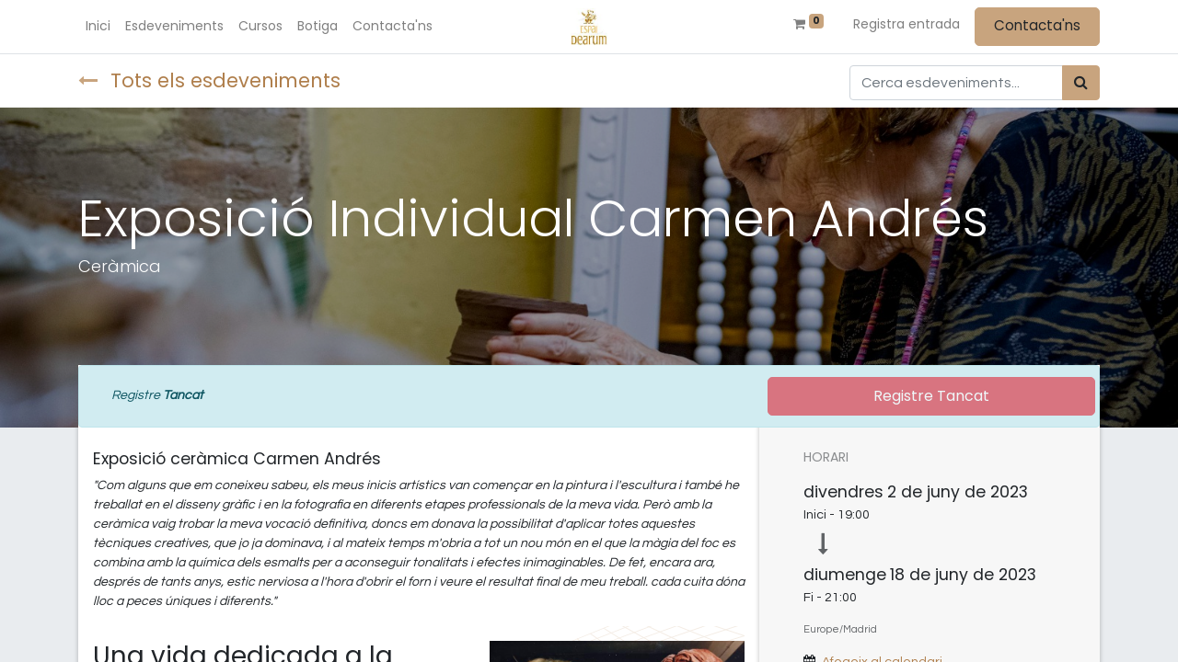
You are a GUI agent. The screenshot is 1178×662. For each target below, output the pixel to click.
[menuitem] (98, 26)
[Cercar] (1081, 82)
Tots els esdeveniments (209, 80)
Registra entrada (906, 24)
